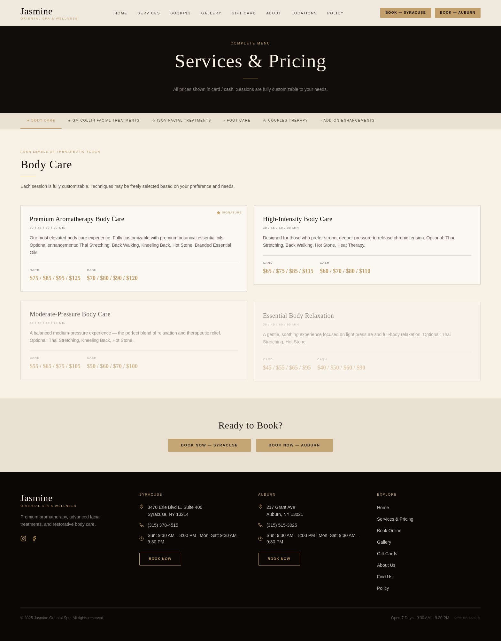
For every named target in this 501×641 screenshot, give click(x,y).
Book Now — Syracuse (209, 447)
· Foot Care (237, 120)
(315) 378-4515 (163, 525)
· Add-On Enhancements (348, 120)
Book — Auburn (457, 12)
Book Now (160, 559)
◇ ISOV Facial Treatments (181, 120)
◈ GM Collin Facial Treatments (104, 120)
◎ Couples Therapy (285, 120)
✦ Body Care (41, 120)
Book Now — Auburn (294, 447)
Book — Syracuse (405, 12)
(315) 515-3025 (281, 525)
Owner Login (467, 617)
